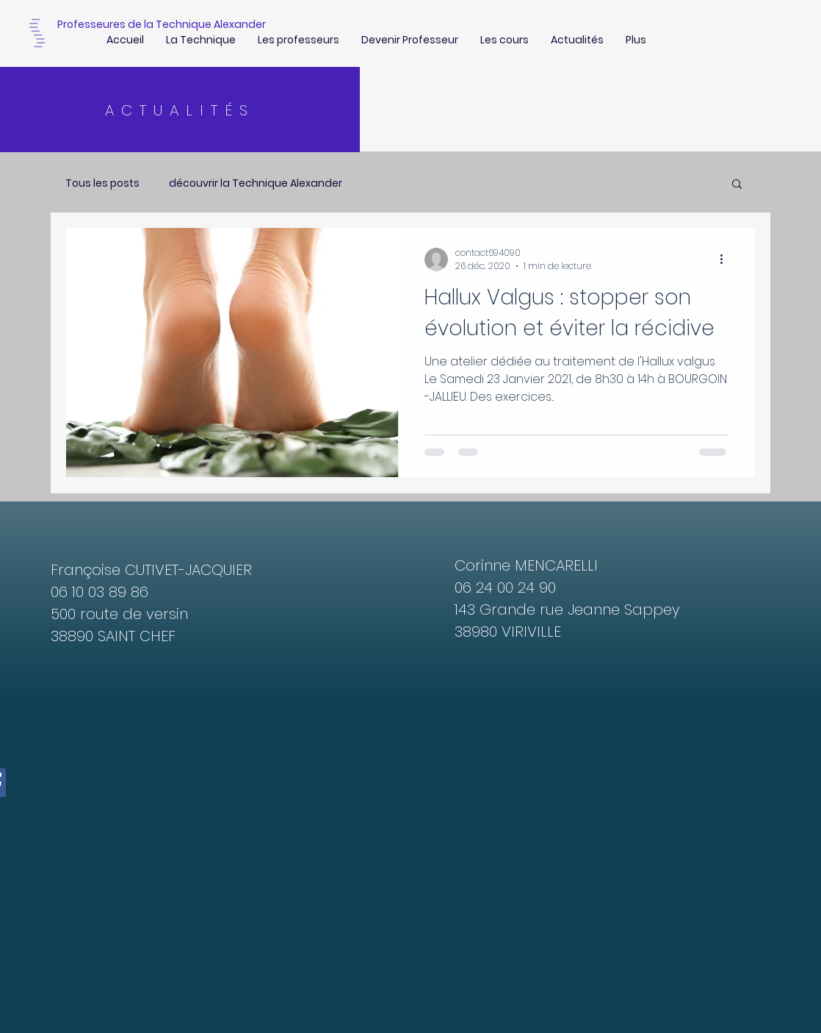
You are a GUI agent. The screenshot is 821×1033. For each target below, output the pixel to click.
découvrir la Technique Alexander (255, 183)
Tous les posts (102, 183)
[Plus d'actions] (726, 259)
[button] (737, 185)
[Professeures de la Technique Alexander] (161, 24)
